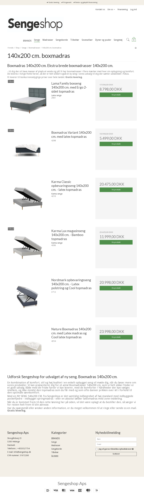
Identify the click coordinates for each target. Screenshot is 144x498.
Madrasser (55, 445)
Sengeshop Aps (72, 483)
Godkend (116, 454)
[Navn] (116, 439)
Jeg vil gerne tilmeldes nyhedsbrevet (116, 449)
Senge (54, 442)
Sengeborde (56, 449)
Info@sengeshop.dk (22, 452)
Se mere (54, 456)
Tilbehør (54, 452)
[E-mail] (116, 444)
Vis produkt (116, 95)
